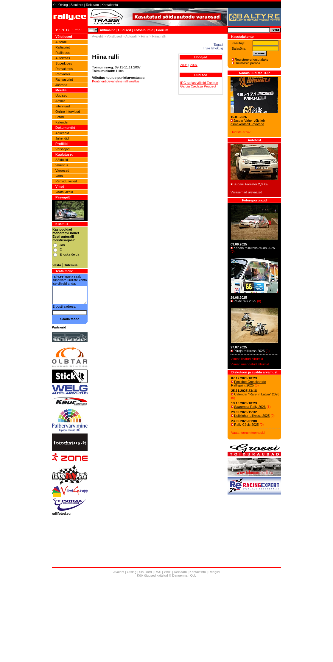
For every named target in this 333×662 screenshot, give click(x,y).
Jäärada (61, 85)
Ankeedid (62, 133)
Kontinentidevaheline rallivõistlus (115, 81)
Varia (59, 176)
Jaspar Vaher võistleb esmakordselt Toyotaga (248, 122)
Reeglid (214, 572)
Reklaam (92, 5)
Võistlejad (62, 149)
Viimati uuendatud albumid (250, 364)
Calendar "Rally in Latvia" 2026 (256, 394)
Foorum (162, 30)
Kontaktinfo (110, 5)
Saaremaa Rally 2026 (250, 407)
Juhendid (62, 138)
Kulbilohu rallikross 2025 (252, 415)
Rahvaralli (62, 74)
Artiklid (60, 101)
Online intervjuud (67, 111)
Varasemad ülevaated (246, 192)
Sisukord (77, 5)
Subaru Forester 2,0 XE (251, 184)
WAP (167, 572)
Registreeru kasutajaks (251, 59)
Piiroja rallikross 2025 (249, 351)
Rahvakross (64, 69)
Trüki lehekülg (213, 48)
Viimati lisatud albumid (247, 359)
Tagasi (218, 44)
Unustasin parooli (247, 63)
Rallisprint (62, 47)
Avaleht (97, 36)
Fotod (59, 117)
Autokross (62, 58)
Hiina (144, 36)
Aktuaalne (108, 30)
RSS (158, 572)
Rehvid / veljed (66, 181)
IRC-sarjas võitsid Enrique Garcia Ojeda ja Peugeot (199, 84)
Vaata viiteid (64, 192)
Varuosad (62, 170)
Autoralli (61, 42)
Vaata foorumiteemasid (247, 432)
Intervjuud (62, 106)
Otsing (63, 5)
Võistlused (114, 36)
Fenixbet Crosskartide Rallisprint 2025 (248, 383)
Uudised (124, 30)
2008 (183, 65)
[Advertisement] (166, 620)
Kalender (62, 122)
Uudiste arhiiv (240, 132)
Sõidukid (61, 160)
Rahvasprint (64, 79)
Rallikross (62, 52)
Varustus (61, 165)
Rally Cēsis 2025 (246, 424)
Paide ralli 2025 (245, 301)
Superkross (63, 63)
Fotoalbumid (143, 30)
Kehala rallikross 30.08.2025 (254, 248)
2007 (193, 65)
